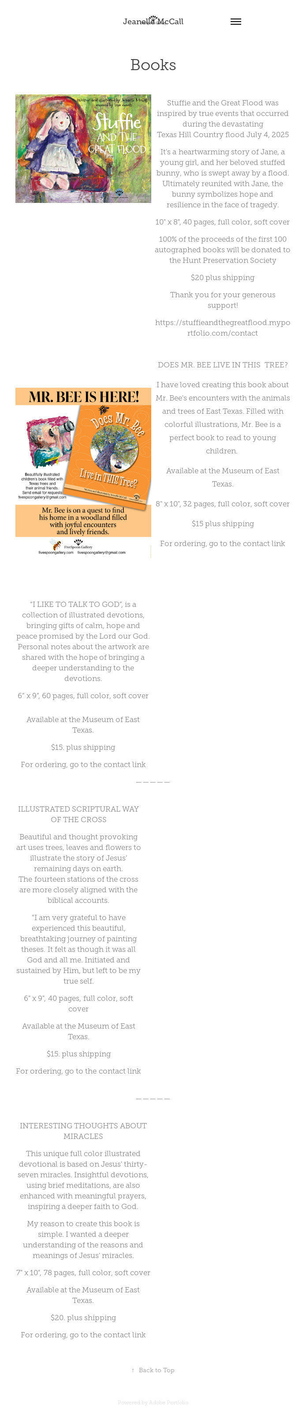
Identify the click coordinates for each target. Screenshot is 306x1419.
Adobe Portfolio (168, 1403)
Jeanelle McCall (153, 21)
